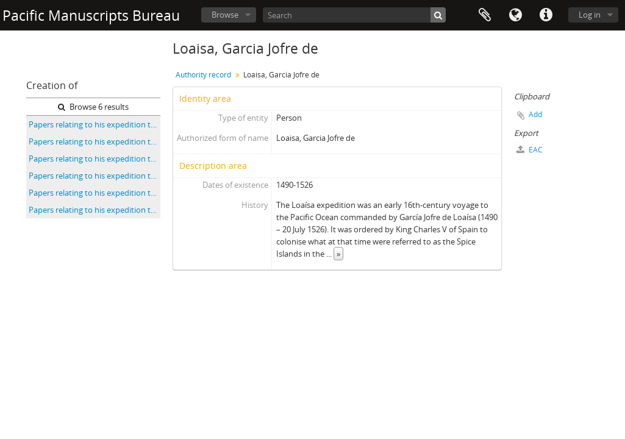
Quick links (545, 15)
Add (535, 114)
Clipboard (485, 15)
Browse (225, 14)
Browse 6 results (93, 106)
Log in (590, 14)
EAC (529, 150)
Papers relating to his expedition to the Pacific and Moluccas (94, 124)
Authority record (203, 75)
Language (515, 15)
